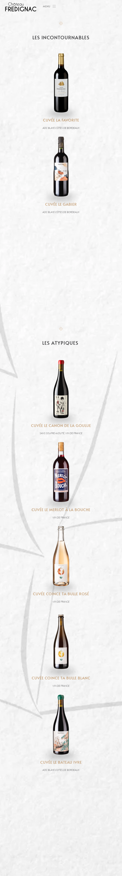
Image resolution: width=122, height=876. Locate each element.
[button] (49, 6)
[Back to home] (21, 6)
